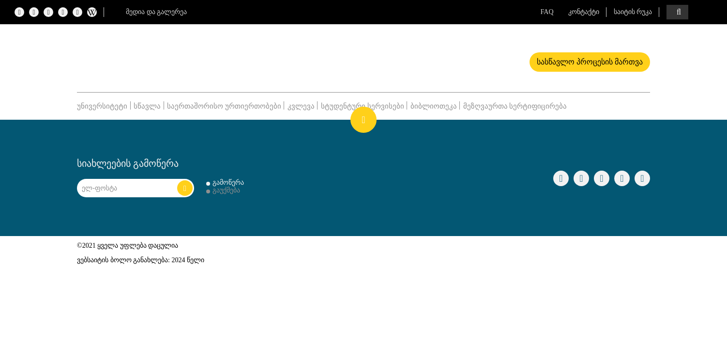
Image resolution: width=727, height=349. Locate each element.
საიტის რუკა (633, 12)
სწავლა (147, 106)
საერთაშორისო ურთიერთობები (224, 106)
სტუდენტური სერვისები (362, 106)
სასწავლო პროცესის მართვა (590, 62)
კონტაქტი (583, 12)
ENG (707, 12)
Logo (160, 58)
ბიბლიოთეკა (433, 106)
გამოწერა (228, 182)
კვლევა (301, 106)
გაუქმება (226, 190)
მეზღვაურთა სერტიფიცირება (515, 106)
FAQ (547, 12)
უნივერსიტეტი (102, 106)
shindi (635, 255)
